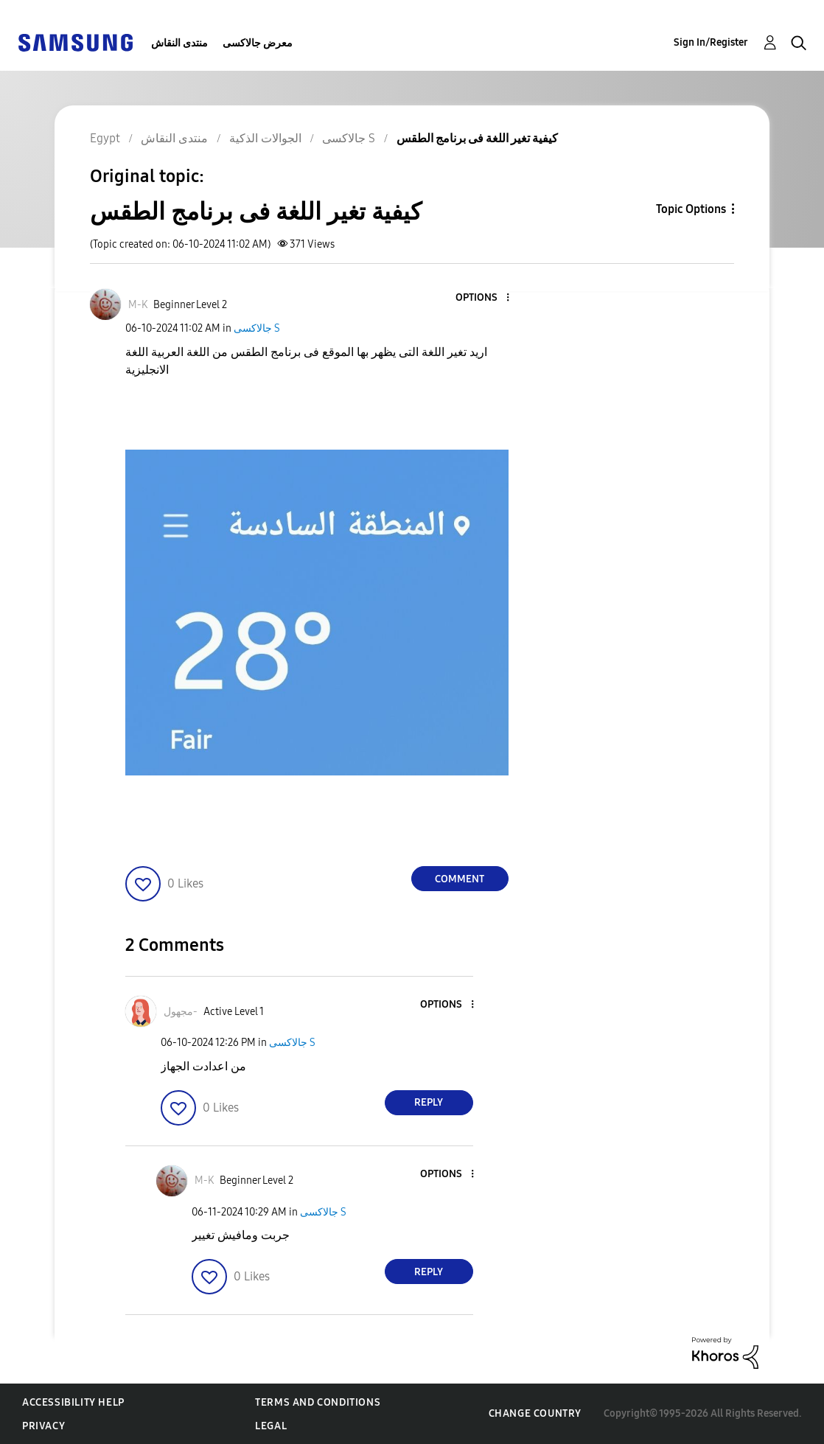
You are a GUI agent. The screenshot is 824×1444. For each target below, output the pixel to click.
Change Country (535, 1413)
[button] (483, 298)
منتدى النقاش (179, 43)
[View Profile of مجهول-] (181, 1011)
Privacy (43, 1426)
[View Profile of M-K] (137, 305)
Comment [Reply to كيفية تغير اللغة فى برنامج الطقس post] (459, 879)
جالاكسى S (257, 328)
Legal (271, 1426)
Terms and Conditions (317, 1402)
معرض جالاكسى (258, 43)
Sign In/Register (711, 42)
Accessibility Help (73, 1402)
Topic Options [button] (691, 209)
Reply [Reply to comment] (428, 1102)
